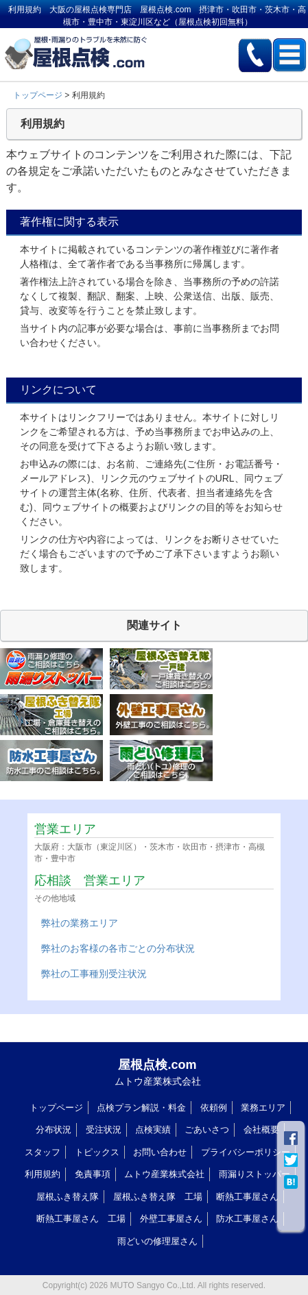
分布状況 (53, 1129)
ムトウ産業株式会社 (164, 1174)
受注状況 (103, 1129)
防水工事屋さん (247, 1218)
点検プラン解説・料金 (141, 1107)
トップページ (37, 95)
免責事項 (92, 1174)
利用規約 (42, 1174)
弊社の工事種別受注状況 (94, 973)
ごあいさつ (207, 1129)
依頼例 (213, 1107)
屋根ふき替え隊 (67, 1197)
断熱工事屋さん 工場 (81, 1218)
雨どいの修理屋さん (157, 1241)
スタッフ (42, 1152)
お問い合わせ (160, 1152)
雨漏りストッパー (254, 1174)
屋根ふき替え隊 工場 (157, 1197)
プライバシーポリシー (245, 1152)
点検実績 (153, 1129)
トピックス (97, 1152)
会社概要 (261, 1129)
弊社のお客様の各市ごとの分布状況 (118, 948)
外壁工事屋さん (171, 1218)
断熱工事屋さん (247, 1197)
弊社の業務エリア (79, 922)
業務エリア (263, 1107)
